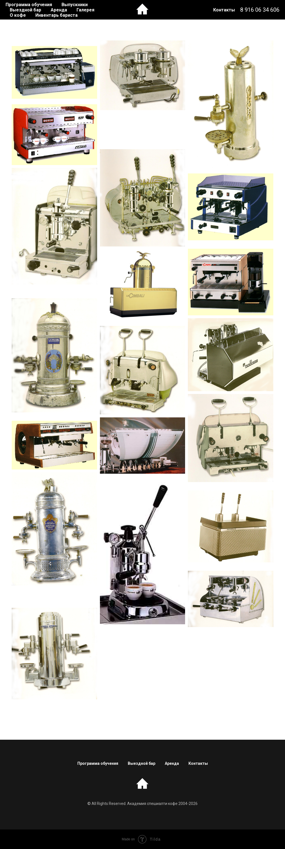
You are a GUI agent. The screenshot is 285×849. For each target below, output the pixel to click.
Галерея (85, 10)
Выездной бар (25, 10)
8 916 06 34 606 (259, 9)
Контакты (224, 10)
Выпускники (75, 4)
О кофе (18, 15)
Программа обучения (29, 4)
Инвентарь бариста (56, 15)
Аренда (59, 10)
